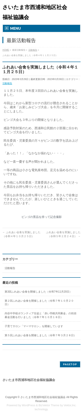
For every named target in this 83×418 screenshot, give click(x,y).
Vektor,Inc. (70, 405)
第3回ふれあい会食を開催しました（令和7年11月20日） (38, 291)
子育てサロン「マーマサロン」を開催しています (34, 326)
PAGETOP (70, 364)
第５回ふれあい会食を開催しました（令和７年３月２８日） (40, 335)
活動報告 (7, 83)
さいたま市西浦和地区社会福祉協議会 (43, 397)
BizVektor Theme (49, 405)
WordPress (28, 405)
